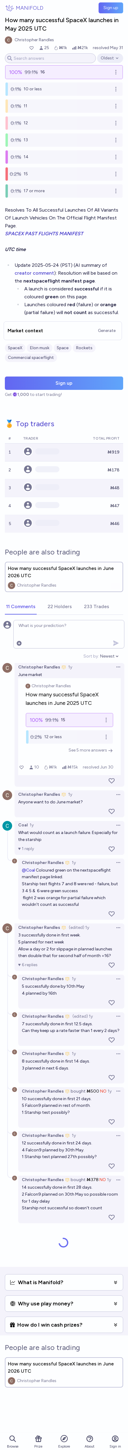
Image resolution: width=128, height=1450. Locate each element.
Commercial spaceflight (31, 357)
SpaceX (15, 347)
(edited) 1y (79, 927)
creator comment (34, 273)
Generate (107, 330)
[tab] (21, 606)
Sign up (110, 7)
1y (70, 667)
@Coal (28, 870)
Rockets (84, 347)
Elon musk (39, 347)
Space (63, 347)
